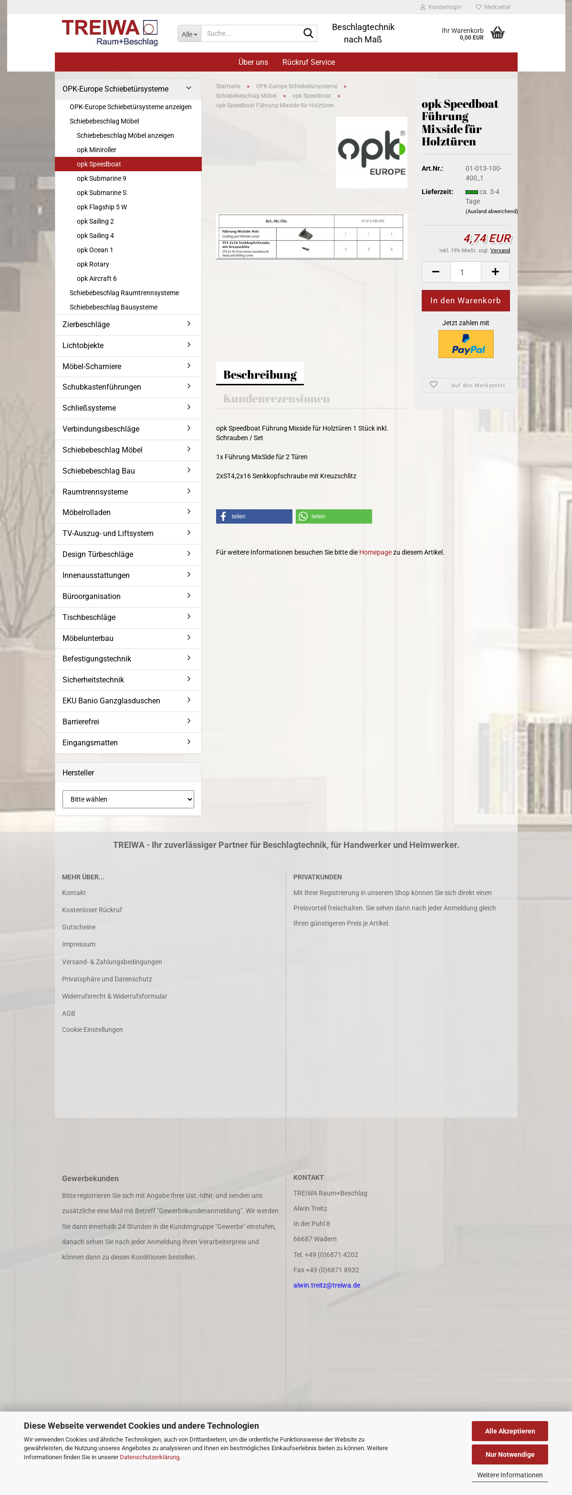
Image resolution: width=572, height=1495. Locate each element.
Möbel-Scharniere (91, 366)
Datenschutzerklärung (149, 1457)
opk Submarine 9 (101, 178)
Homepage (375, 552)
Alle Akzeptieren (510, 1431)
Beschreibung (260, 374)
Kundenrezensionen (276, 398)
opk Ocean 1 (95, 250)
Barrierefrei (80, 721)
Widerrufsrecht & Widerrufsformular (114, 996)
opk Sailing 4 (95, 235)
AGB (68, 1013)
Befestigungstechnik (96, 658)
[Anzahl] (466, 272)
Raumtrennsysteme (95, 491)
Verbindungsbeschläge (100, 428)
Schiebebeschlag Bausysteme (113, 307)
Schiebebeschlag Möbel (104, 121)
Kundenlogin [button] (440, 7)
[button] (436, 272)
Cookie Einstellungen (92, 1029)
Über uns (253, 62)
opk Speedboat (99, 164)
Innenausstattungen (96, 575)
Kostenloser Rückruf (92, 910)
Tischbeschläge (88, 617)
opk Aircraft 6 (97, 278)
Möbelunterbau (88, 638)
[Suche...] (189, 33)
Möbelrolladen (86, 512)
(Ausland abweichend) (492, 211)
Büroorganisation (91, 596)
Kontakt (74, 893)
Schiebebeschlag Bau (98, 470)
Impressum (78, 944)
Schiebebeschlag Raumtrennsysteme (124, 293)
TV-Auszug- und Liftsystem (108, 533)
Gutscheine (78, 927)
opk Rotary (93, 264)
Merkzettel (493, 7)
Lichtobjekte (83, 345)
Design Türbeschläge (97, 554)
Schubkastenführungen (101, 387)
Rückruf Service (308, 62)
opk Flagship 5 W (102, 207)
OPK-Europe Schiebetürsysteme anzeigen (131, 107)
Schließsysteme (89, 407)
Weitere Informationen (510, 1475)
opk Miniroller (96, 150)
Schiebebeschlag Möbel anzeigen (125, 135)
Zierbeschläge (86, 324)
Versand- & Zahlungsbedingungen (112, 962)
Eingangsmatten (90, 742)
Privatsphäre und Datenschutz (107, 979)
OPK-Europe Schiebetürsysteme (115, 88)
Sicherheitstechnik (93, 679)
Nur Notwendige (510, 1454)
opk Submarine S (101, 192)
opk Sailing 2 (95, 221)
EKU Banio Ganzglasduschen (111, 700)
